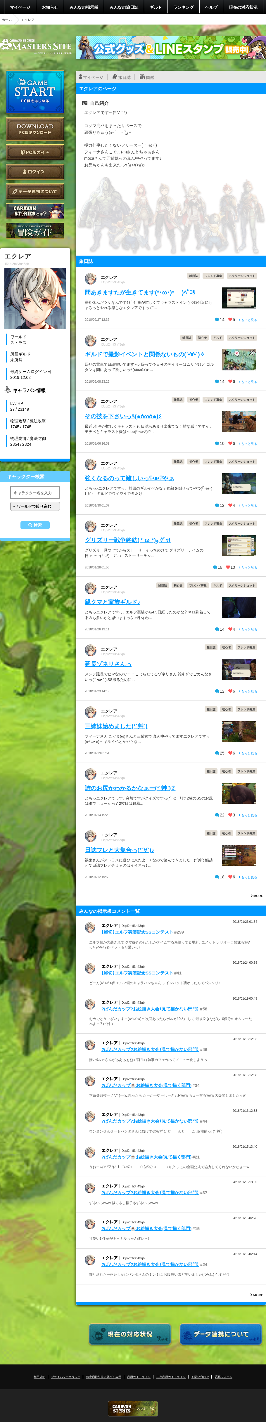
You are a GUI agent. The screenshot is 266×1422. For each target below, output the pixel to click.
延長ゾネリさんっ (108, 663)
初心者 (202, 337)
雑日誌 (193, 275)
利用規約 (39, 1376)
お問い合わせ (200, 1376)
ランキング (183, 7)
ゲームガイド (35, 231)
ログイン (35, 172)
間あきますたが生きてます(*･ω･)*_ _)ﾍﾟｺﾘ (140, 292)
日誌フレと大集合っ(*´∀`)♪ (119, 849)
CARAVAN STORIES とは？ (35, 211)
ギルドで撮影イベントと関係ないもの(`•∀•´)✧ (145, 354)
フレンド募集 (213, 275)
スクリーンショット (242, 275)
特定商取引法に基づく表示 (103, 1376)
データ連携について (35, 191)
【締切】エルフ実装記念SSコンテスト (137, 932)
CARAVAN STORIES (133, 1408)
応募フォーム (223, 1376)
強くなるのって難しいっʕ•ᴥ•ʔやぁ (129, 478)
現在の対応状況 (243, 7)
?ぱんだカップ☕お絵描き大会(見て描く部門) (146, 1085)
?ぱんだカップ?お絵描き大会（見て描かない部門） (150, 1008)
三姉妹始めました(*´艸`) (116, 726)
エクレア (109, 277)
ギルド (156, 7)
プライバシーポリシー (65, 1376)
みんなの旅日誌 (124, 7)
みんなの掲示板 (84, 7)
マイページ (20, 7)
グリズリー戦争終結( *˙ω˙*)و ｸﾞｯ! (128, 539)
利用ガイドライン (139, 1376)
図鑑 (150, 77)
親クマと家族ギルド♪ (112, 601)
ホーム (6, 19)
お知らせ (50, 7)
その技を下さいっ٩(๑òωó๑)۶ (123, 416)
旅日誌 (124, 77)
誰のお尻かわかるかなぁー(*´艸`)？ (130, 787)
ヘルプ (211, 7)
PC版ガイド (35, 152)
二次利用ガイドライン (171, 1376)
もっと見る (248, 319)
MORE (257, 895)
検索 (38, 525)
